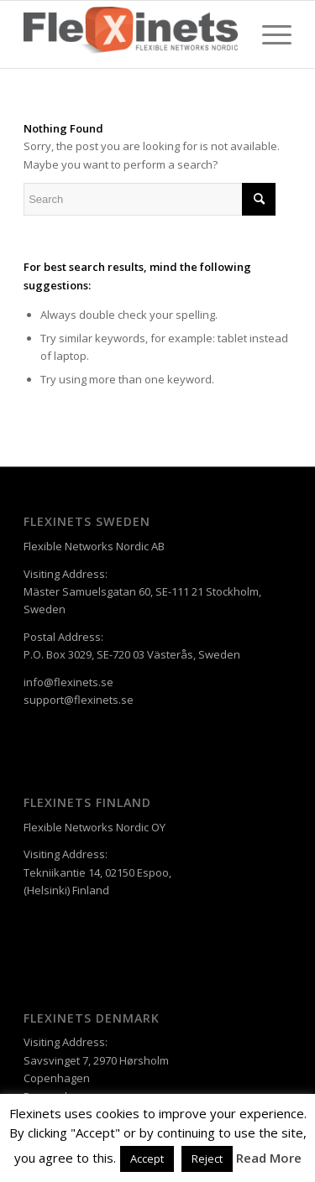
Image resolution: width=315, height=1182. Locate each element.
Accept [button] (147, 1158)
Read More (269, 1157)
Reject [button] (207, 1158)
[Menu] (268, 34)
